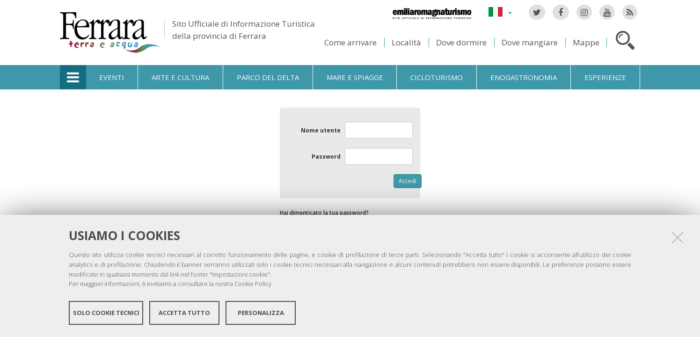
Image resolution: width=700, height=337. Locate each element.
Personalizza (261, 312)
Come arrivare (350, 42)
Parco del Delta (268, 77)
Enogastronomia (523, 77)
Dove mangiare (530, 42)
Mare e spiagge (355, 77)
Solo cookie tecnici (106, 312)
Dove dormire (461, 42)
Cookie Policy (252, 283)
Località (406, 42)
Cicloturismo (436, 77)
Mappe (586, 42)
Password (326, 157)
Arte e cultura (180, 77)
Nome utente (321, 130)
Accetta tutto (184, 312)
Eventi (111, 77)
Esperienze (605, 77)
